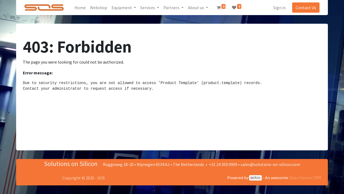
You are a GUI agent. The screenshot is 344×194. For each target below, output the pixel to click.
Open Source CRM (305, 177)
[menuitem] (80, 7)
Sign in (279, 7)
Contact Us (306, 7)
